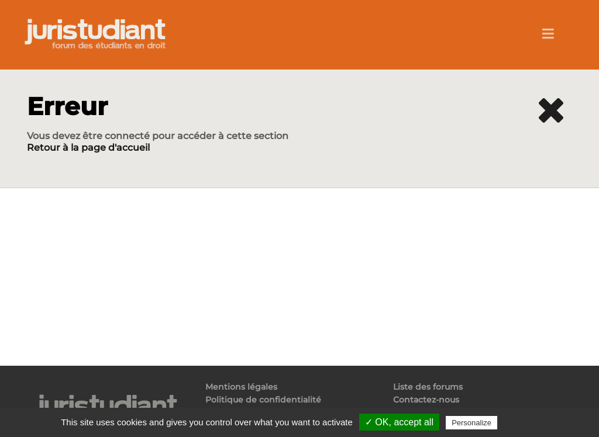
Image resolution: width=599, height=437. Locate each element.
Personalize (471, 422)
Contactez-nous (426, 399)
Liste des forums (428, 387)
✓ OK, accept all (399, 422)
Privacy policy (525, 422)
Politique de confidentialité (263, 399)
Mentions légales (241, 387)
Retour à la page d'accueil (88, 147)
